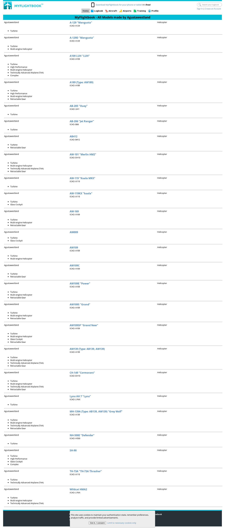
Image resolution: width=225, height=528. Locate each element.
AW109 (74, 247)
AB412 (73, 136)
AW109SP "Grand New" (84, 325)
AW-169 (74, 211)
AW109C (75, 265)
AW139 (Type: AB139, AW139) (87, 349)
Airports (127, 11)
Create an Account (213, 8)
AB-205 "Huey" (79, 106)
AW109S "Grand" (80, 304)
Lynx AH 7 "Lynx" (80, 396)
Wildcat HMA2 (78, 489)
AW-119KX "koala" (81, 193)
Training (141, 11)
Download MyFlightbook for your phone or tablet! (119, 4)
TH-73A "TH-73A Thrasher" (86, 471)
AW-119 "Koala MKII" (82, 178)
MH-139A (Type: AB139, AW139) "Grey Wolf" (96, 411)
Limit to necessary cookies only (121, 522)
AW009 (74, 232)
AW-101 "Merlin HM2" (83, 154)
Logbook (98, 11)
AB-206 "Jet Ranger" (82, 121)
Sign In (200, 8)
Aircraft (113, 11)
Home (86, 11)
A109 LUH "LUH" (80, 56)
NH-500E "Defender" (82, 435)
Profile (155, 11)
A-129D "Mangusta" (82, 37)
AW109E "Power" (80, 283)
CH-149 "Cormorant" (82, 372)
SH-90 (73, 450)
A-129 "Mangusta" (81, 22)
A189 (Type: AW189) (81, 82)
